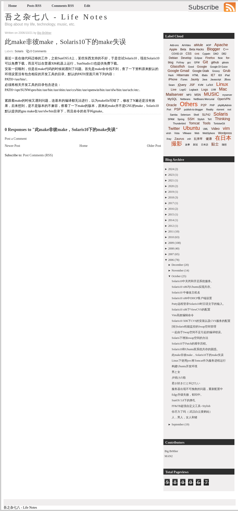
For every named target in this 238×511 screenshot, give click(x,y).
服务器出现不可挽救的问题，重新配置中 (197, 389)
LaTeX (209, 85)
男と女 (176, 372)
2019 (171, 191)
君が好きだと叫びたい (186, 383)
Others (189, 104)
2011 (171, 231)
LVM (213, 89)
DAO (216, 53)
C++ (226, 49)
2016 (171, 208)
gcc (189, 62)
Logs (204, 89)
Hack (171, 75)
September (178, 424)
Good (191, 67)
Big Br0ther (171, 451)
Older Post (154, 146)
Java (204, 79)
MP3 (188, 95)
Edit (87, 6)
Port (169, 109)
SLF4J (206, 114)
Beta (183, 49)
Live (173, 89)
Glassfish (177, 66)
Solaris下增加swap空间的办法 (190, 338)
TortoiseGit (219, 123)
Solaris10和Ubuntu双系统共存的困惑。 (195, 349)
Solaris (19, 51)
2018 (171, 197)
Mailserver (174, 94)
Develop (186, 58)
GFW (197, 62)
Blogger (213, 49)
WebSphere (208, 133)
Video (215, 129)
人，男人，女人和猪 (184, 417)
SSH (191, 119)
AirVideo (186, 45)
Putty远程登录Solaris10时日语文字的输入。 (198, 304)
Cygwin (206, 53)
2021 (171, 180)
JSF (192, 85)
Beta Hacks (196, 49)
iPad (227, 75)
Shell (196, 115)
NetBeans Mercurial (203, 99)
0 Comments (38, 51)
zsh (189, 139)
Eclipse (198, 58)
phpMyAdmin (225, 105)
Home (12, 6)
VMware (187, 133)
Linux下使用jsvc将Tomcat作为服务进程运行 (199, 360)
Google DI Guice (219, 67)
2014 (171, 220)
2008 (171, 248)
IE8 (220, 75)
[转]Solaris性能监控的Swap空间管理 (194, 326)
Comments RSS (63, 6)
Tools (207, 123)
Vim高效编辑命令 (183, 315)
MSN (197, 94)
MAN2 (169, 456)
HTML (195, 75)
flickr (220, 58)
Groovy (216, 71)
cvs (197, 53)
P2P (204, 105)
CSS (189, 53)
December (177, 264)
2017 (171, 203)
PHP (212, 105)
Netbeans (185, 99)
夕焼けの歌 (179, 377)
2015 (171, 214)
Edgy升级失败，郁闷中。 (187, 394)
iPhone (172, 79)
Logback (193, 89)
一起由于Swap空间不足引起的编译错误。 (198, 332)
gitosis (225, 62)
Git (205, 62)
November (178, 270)
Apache (221, 45)
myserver (227, 95)
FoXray (180, 62)
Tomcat (194, 123)
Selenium (186, 115)
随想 (224, 144)
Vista (177, 133)
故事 (187, 144)
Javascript (215, 79)
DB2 (224, 53)
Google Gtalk (200, 71)
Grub (226, 71)
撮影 (176, 143)
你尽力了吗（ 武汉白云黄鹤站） (192, 411)
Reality (209, 109)
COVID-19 (177, 53)
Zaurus (179, 138)
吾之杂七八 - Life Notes (56, 17)
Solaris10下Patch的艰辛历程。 (190, 343)
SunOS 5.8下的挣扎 (183, 400)
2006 (171, 260)
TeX (210, 119)
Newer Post (12, 146)
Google (202, 66)
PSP (177, 109)
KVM (200, 85)
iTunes (184, 79)
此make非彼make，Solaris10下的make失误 (65, 41)
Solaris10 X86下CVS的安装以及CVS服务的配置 (201, 321)
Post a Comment (16, 138)
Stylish (201, 119)
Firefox (210, 58)
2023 (171, 174)
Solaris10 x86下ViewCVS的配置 (191, 309)
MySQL (172, 99)
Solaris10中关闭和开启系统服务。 (193, 281)
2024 (171, 169)
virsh (168, 133)
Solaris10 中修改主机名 (186, 292)
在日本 (223, 138)
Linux (222, 84)
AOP (208, 45)
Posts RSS (34, 6)
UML (205, 129)
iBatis (204, 75)
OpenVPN (223, 99)
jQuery (182, 85)
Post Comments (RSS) (38, 155)
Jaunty (195, 79)
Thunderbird (179, 123)
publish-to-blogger (193, 109)
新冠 (195, 144)
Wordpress (225, 133)
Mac (223, 89)
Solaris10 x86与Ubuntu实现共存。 (192, 286)
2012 (171, 225)
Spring (180, 119)
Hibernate (183, 75)
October (176, 276)
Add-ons (174, 45)
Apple (173, 49)
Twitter (174, 128)
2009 (171, 243)
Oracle (171, 105)
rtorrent (220, 109)
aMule (198, 45)
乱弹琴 (198, 138)
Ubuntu (191, 128)
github (215, 62)
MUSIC (211, 94)
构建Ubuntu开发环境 (184, 366)
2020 (171, 186)
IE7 (213, 75)
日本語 (204, 144)
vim (226, 128)
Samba (174, 115)
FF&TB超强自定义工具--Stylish (191, 406)
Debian (173, 58)
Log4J (183, 89)
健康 (209, 138)
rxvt (229, 109)
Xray (168, 139)
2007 (171, 254)
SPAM (171, 119)
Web (196, 133)
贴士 (215, 144)
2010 (171, 237)
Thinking (222, 119)
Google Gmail (178, 71)
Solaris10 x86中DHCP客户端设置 (192, 298)
